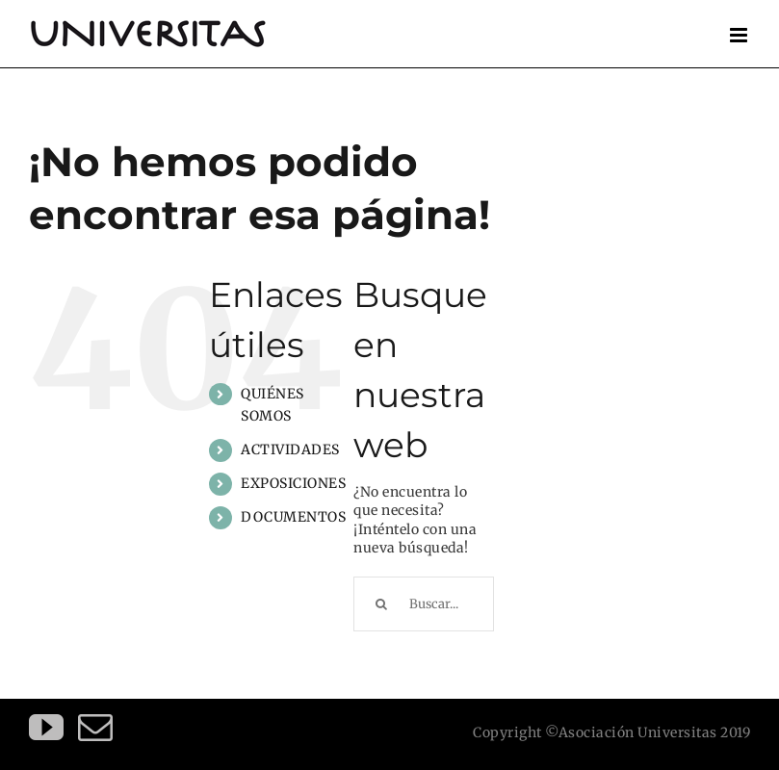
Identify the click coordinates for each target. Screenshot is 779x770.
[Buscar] (380, 604)
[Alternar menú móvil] (740, 35)
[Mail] (96, 727)
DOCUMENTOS (293, 517)
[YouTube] (47, 727)
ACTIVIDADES (290, 449)
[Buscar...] (423, 604)
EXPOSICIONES (293, 483)
